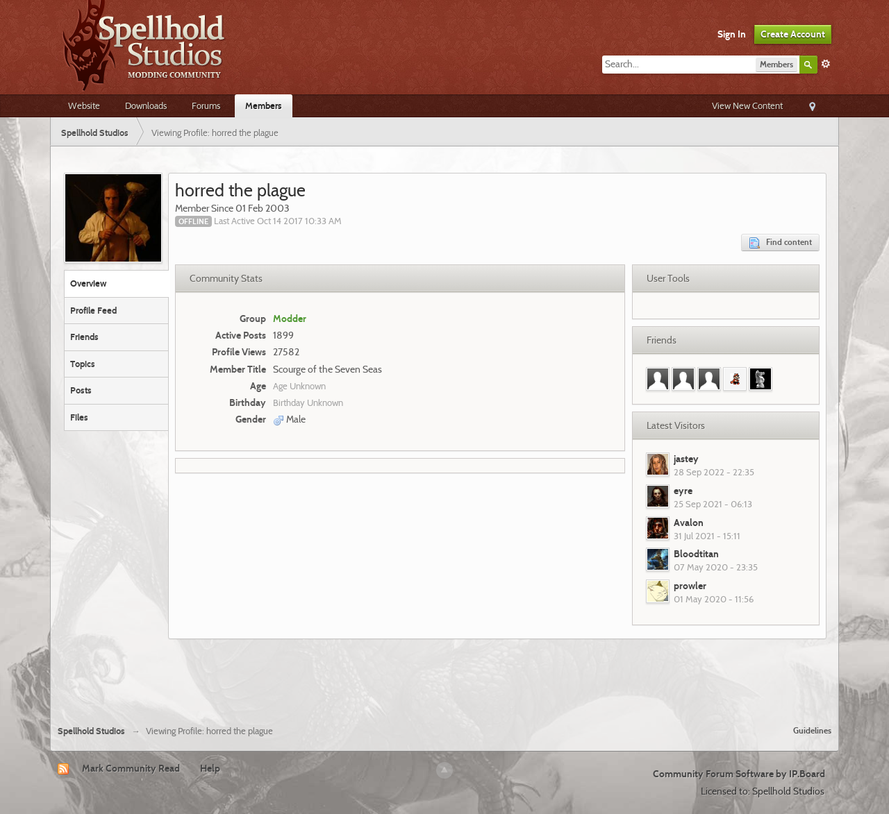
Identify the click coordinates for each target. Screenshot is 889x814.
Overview (88, 283)
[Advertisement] (444, 676)
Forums (206, 105)
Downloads (146, 105)
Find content (780, 242)
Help (210, 768)
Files (79, 417)
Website (84, 105)
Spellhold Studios (91, 731)
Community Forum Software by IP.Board (739, 774)
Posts (81, 390)
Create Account (793, 34)
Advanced (825, 63)
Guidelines (812, 730)
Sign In (731, 34)
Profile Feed (93, 310)
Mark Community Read (131, 768)
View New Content (747, 105)
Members (263, 105)
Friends (84, 336)
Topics (82, 363)
